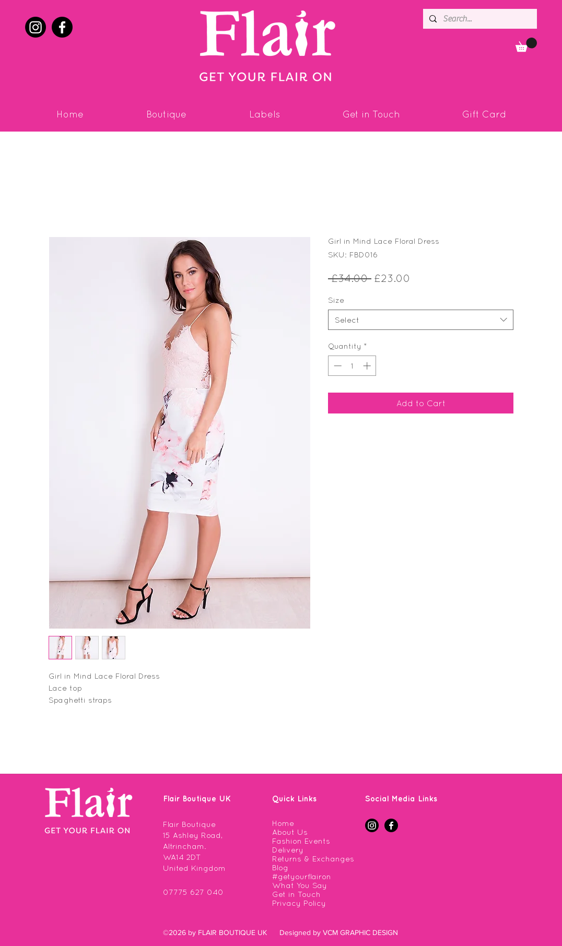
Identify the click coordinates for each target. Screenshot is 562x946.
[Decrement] (337, 365)
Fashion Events (301, 840)
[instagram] (35, 27)
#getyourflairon (301, 876)
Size (336, 299)
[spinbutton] (352, 365)
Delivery (287, 849)
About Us (290, 831)
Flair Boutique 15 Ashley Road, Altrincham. (193, 835)
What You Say (299, 885)
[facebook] (62, 27)
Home (283, 823)
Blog (280, 867)
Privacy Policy (299, 902)
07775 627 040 (193, 892)
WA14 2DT (182, 857)
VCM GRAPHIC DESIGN (360, 932)
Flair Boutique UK (197, 798)
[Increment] (368, 365)
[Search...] (479, 19)
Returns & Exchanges (313, 858)
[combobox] (420, 320)
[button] (526, 45)
